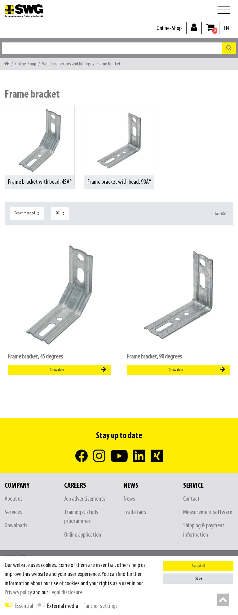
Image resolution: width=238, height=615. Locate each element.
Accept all (198, 566)
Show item (78, 369)
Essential (24, 606)
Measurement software (207, 512)
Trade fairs (135, 512)
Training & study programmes (81, 517)
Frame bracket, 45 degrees (35, 357)
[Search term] (112, 48)
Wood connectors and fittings (66, 64)
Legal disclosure (65, 592)
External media (62, 606)
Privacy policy (18, 592)
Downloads (16, 525)
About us (14, 499)
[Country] (226, 28)
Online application (82, 535)
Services (13, 512)
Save (198, 578)
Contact (191, 499)
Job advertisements (84, 499)
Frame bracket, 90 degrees (154, 357)
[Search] (229, 48)
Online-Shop (169, 28)
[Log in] (194, 27)
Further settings (100, 606)
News (129, 499)
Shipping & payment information (203, 530)
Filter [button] (221, 213)
